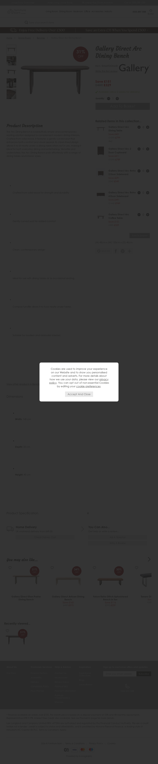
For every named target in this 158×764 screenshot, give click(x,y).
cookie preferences (88, 386)
